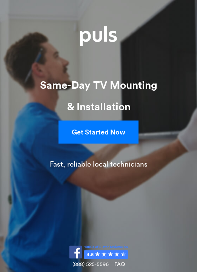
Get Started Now (98, 131)
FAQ (119, 263)
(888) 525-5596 (90, 263)
